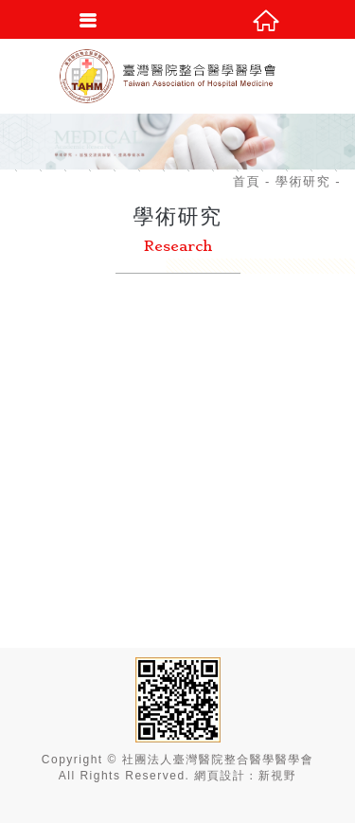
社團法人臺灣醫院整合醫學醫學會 (178, 75)
